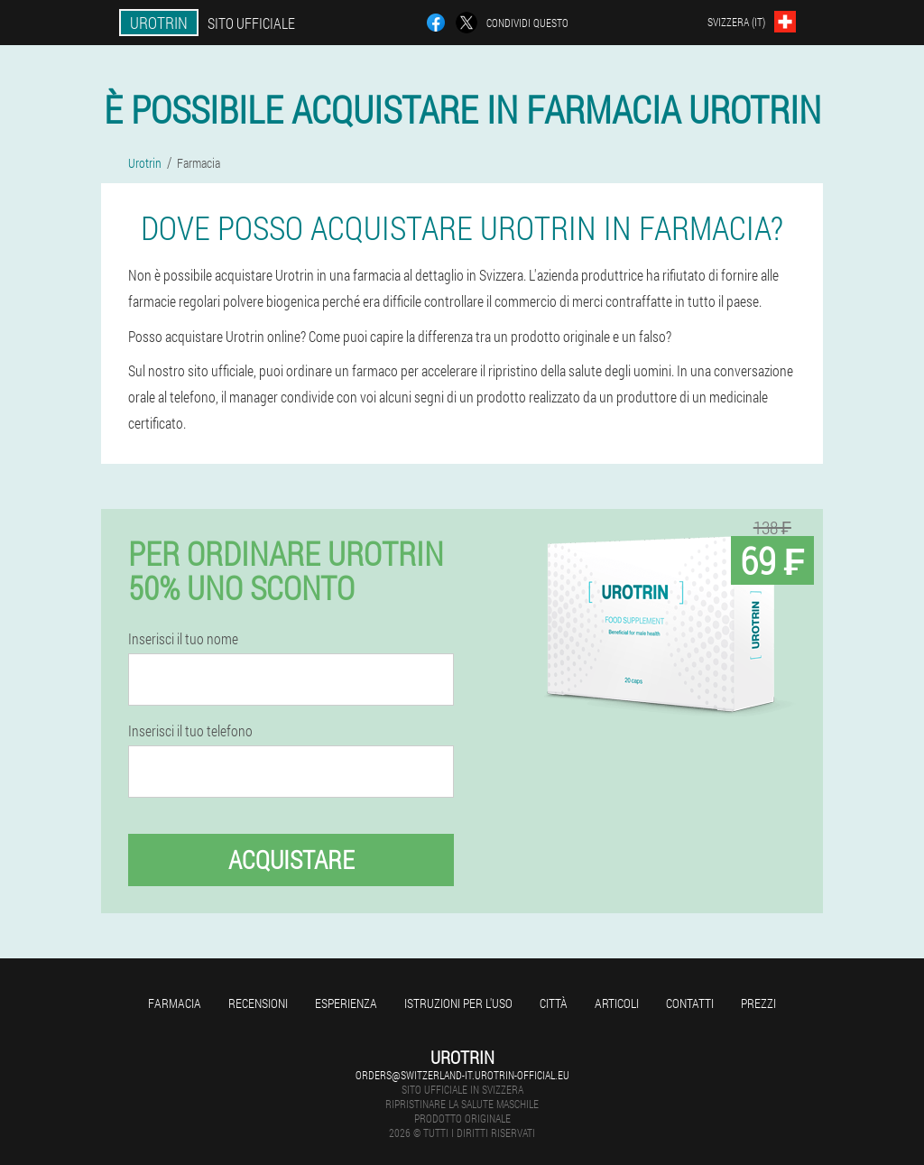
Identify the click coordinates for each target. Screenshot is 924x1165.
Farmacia (174, 1003)
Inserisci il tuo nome (183, 639)
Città (554, 1003)
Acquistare (291, 859)
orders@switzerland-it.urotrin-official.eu (462, 1075)
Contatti (690, 1003)
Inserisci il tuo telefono (190, 731)
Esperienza (346, 1003)
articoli (617, 1003)
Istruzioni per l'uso (458, 1003)
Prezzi (758, 1003)
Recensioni (258, 1003)
